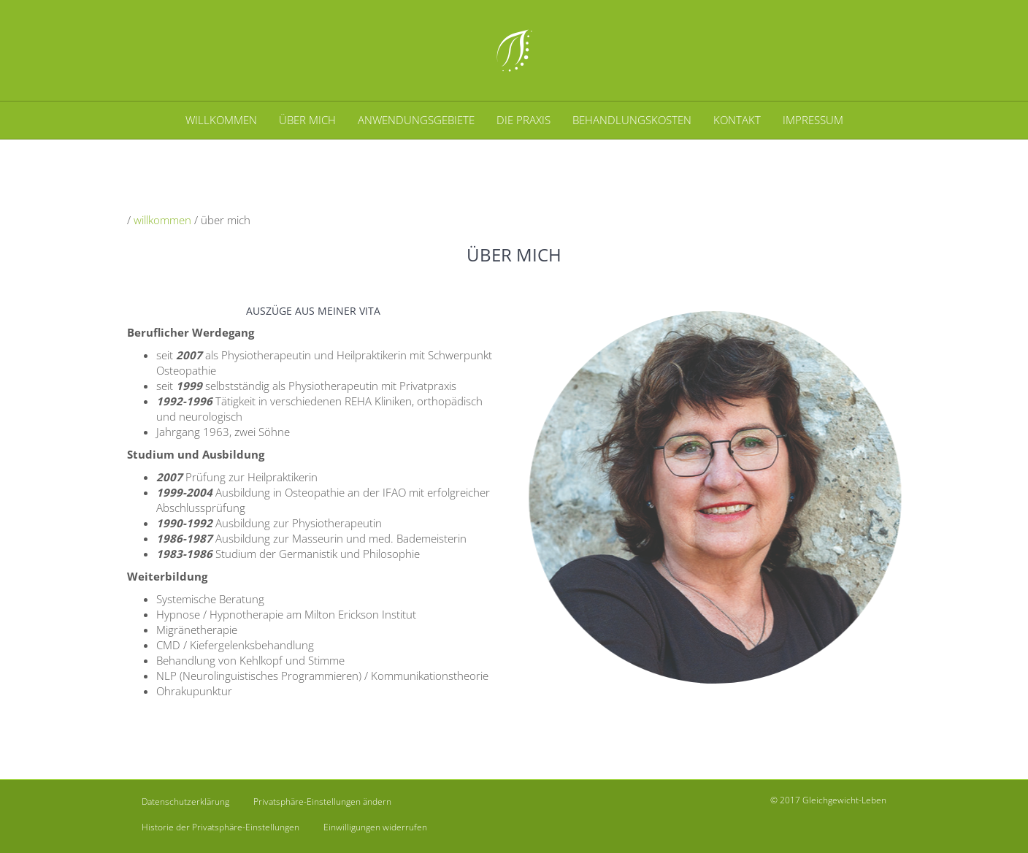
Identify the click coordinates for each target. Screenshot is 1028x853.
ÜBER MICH (307, 119)
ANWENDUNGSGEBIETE (416, 119)
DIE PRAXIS (523, 119)
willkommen (162, 220)
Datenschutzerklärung (185, 801)
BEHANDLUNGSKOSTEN (631, 119)
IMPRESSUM (813, 119)
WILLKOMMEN (221, 119)
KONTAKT (737, 119)
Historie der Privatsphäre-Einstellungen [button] (220, 827)
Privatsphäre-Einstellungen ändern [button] (322, 801)
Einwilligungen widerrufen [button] (375, 827)
